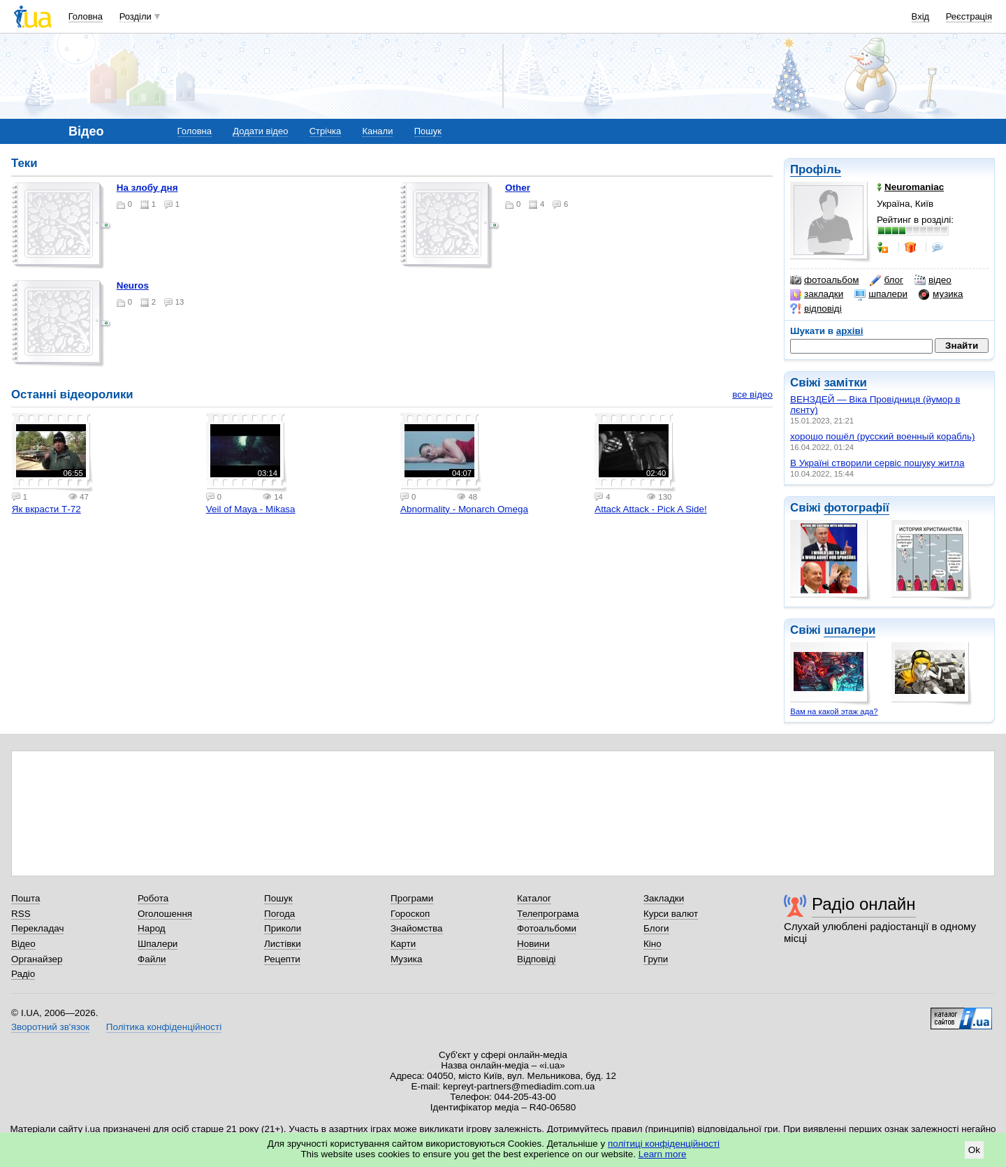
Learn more (663, 1154)
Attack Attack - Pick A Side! (651, 509)
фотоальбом (824, 280)
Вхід (921, 16)
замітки (845, 382)
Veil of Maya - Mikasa (251, 509)
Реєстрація (969, 16)
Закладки (663, 898)
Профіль (815, 169)
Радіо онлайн (864, 903)
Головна (85, 16)
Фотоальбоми (546, 928)
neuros (133, 285)
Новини (533, 943)
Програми (412, 898)
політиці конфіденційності (664, 1143)
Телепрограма (548, 913)
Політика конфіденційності (163, 1027)
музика (941, 294)
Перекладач (37, 928)
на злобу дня (147, 187)
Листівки (282, 943)
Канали (377, 131)
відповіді (816, 308)
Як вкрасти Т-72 (46, 509)
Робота (153, 898)
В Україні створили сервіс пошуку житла (877, 463)
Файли (152, 959)
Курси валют (670, 913)
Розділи (135, 16)
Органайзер (36, 959)
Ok (974, 1150)
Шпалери (157, 943)
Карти (403, 943)
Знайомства (417, 928)
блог (886, 280)
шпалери (880, 294)
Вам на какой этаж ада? (833, 711)
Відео (23, 943)
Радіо (23, 974)
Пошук (428, 131)
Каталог (534, 898)
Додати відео (260, 131)
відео (933, 280)
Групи (655, 959)
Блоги (656, 928)
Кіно (652, 943)
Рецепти (282, 959)
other (517, 187)
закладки (816, 294)
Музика (406, 959)
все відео (752, 394)
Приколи (282, 928)
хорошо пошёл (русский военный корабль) (882, 436)
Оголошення (165, 913)
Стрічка (325, 131)
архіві (849, 331)
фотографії (856, 507)
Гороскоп (410, 913)
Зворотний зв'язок (50, 1027)
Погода (279, 913)
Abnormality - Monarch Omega (464, 509)
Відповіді (536, 959)
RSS (21, 913)
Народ (152, 928)
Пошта (25, 898)
